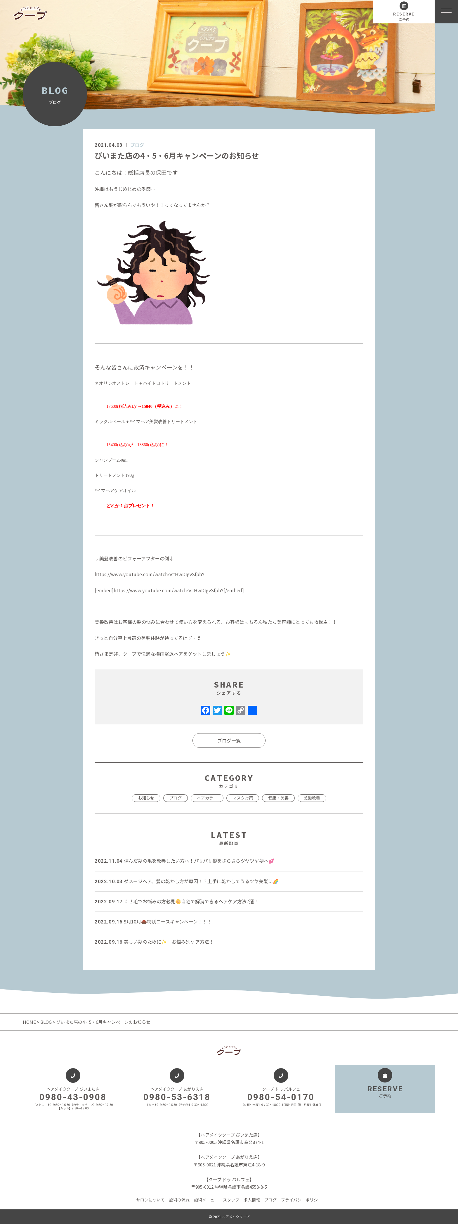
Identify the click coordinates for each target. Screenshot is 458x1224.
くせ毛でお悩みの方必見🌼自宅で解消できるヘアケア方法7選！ (177, 901)
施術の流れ (179, 1200)
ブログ (137, 144)
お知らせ (146, 798)
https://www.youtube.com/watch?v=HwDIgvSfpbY (149, 574)
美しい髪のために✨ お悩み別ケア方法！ (154, 941)
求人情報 (252, 1200)
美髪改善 (312, 798)
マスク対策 (243, 798)
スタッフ (231, 1200)
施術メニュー (206, 1200)
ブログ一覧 (229, 740)
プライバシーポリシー (301, 1200)
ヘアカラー (207, 798)
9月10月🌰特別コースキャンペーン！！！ (153, 921)
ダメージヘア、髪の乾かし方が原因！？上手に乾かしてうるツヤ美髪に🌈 (187, 881)
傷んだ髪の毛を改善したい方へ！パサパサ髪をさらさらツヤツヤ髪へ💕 (184, 860)
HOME (30, 1022)
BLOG (46, 1022)
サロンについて (150, 1200)
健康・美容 (278, 798)
